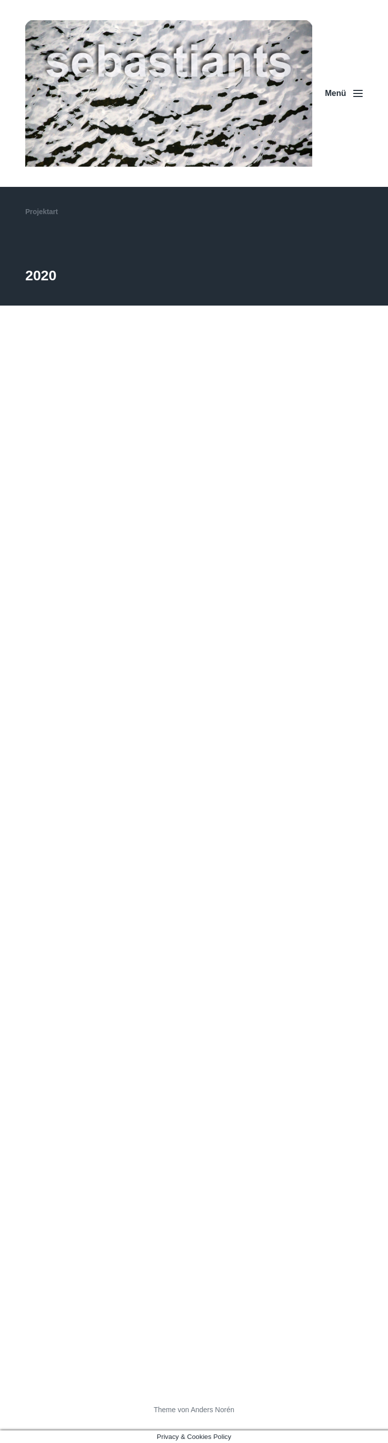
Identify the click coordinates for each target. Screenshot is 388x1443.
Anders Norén (212, 1410)
